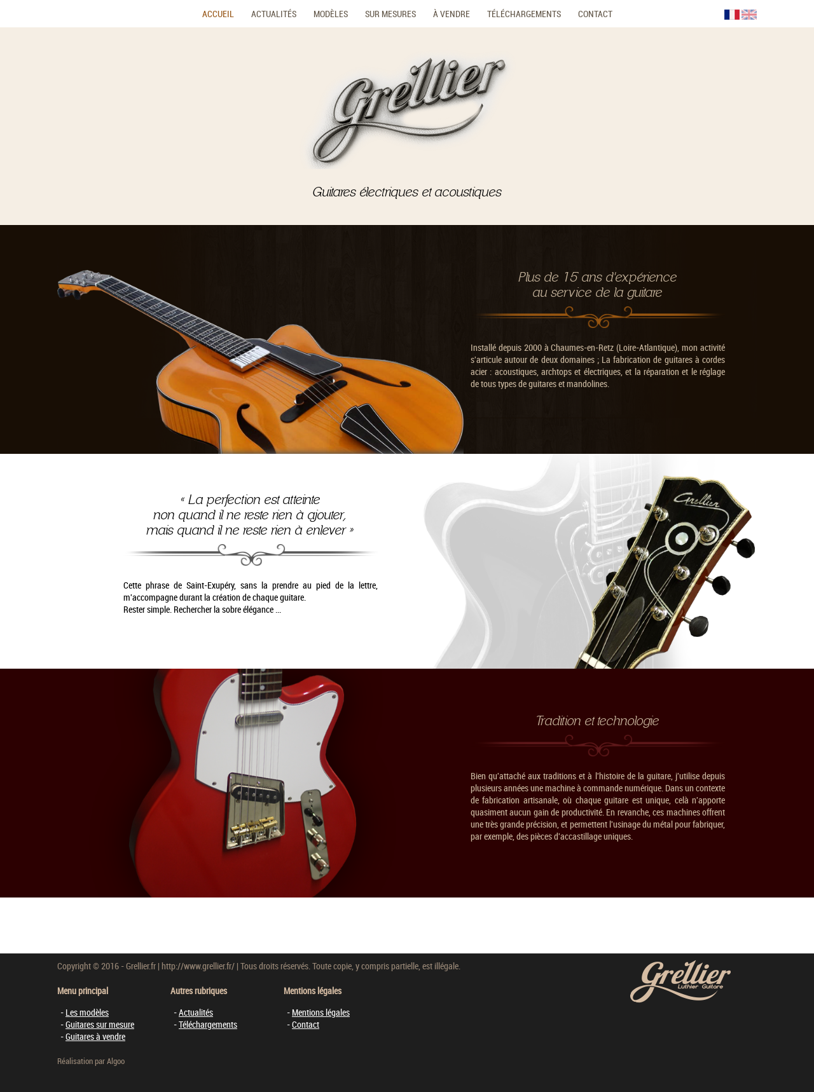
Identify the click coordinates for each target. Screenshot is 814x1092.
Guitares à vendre (95, 1036)
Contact (595, 14)
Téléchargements (524, 14)
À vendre (451, 14)
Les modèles (87, 1012)
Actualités (273, 14)
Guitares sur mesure (100, 1024)
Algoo (116, 1061)
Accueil (218, 14)
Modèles (331, 14)
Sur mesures (390, 14)
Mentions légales (321, 1012)
